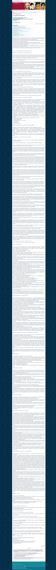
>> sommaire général (42, 10)
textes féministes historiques (22, 567)
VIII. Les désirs (15, 353)
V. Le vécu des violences (16, 29)
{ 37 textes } (38, 12)
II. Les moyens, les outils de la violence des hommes (22, 97)
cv (18, 568)
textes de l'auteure (15, 567)
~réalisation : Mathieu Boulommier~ (29, 569)
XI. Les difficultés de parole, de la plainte (18, 34)
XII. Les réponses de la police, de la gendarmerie (18, 35)
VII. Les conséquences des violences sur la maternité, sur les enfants (25, 332)
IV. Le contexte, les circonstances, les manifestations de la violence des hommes (22, 28)
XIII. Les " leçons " (16, 493)
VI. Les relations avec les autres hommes (18, 30)
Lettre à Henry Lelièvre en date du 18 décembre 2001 (21, 552)
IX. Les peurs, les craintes (16, 32)
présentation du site (15, 568)
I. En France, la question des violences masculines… (19, 26)
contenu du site (21, 568)
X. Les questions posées (16, 33)
